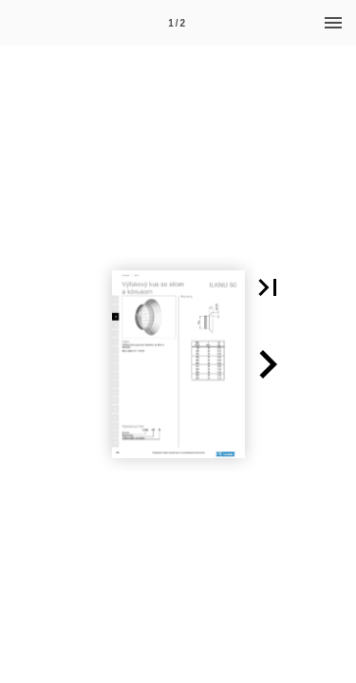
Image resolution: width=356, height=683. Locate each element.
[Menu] (333, 23)
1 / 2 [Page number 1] (176, 23)
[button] (267, 287)
